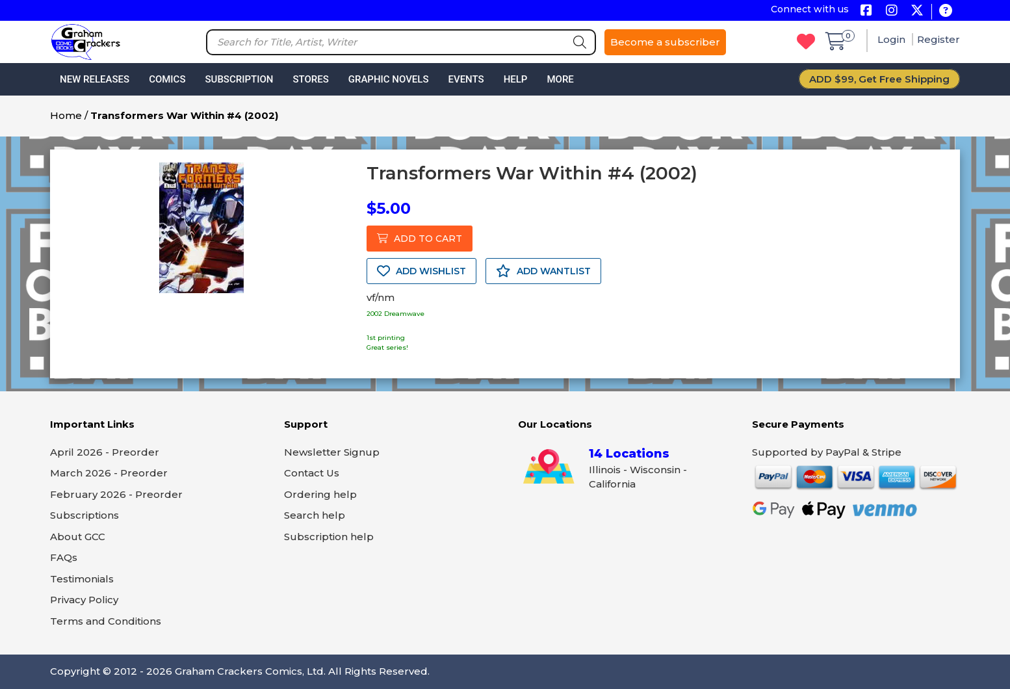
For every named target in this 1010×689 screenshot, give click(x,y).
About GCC (77, 536)
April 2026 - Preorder (104, 452)
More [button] (560, 79)
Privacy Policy (84, 599)
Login (892, 39)
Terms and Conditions (105, 621)
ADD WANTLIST (543, 271)
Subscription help (329, 536)
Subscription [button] (239, 79)
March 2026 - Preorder (109, 473)
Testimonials (82, 579)
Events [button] (466, 79)
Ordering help (320, 494)
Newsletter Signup (332, 452)
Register (938, 39)
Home (66, 115)
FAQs (63, 557)
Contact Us (311, 473)
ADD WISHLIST (421, 271)
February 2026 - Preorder (116, 494)
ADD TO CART (419, 238)
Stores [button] (310, 79)
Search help (314, 515)
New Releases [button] (94, 79)
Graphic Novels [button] (388, 79)
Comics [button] (167, 79)
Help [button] (516, 79)
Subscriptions (84, 515)
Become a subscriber (665, 42)
